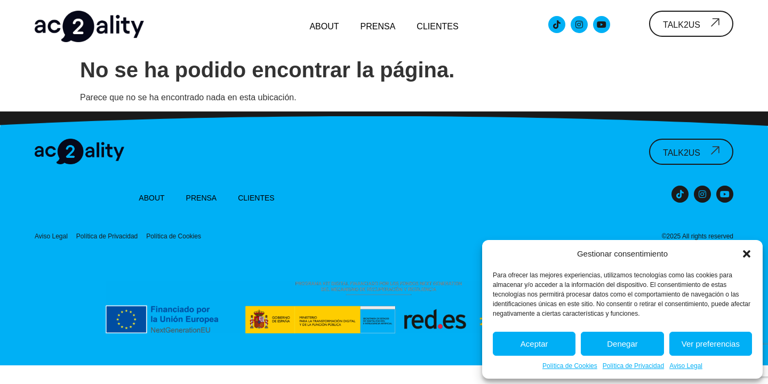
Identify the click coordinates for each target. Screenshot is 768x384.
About (324, 26)
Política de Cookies (569, 366)
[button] (746, 254)
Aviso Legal (685, 366)
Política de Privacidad (633, 366)
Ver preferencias (711, 343)
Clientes (437, 26)
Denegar (622, 343)
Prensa (378, 26)
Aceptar (534, 343)
